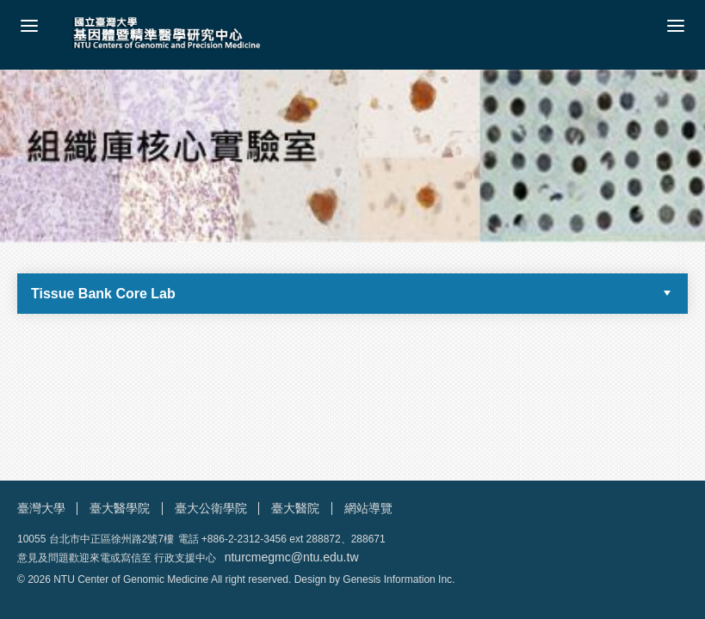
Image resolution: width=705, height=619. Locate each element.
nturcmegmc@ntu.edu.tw (292, 557)
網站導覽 (368, 508)
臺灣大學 (41, 508)
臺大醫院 (295, 508)
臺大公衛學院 (211, 508)
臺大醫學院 (120, 508)
